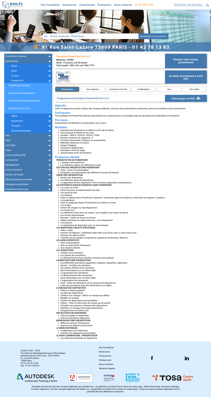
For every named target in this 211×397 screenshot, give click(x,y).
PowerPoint (17, 80)
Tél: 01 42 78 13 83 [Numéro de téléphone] (29, 363)
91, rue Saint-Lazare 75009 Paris (30, 359)
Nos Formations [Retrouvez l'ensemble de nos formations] (50, 4)
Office (14, 116)
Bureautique (11, 61)
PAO (7, 135)
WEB (7, 140)
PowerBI (15, 125)
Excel (14, 70)
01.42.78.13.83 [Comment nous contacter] (144, 4)
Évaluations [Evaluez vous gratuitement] (104, 4)
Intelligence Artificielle (17, 184)
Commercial (11, 160)
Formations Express (15, 56)
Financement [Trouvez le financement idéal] (87, 4)
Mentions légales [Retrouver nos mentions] (107, 368)
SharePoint (17, 121)
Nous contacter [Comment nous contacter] (123, 4)
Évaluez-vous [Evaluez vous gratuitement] (105, 360)
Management (12, 164)
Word (14, 65)
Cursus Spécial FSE (15, 155)
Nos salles (194, 89)
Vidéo (8, 150)
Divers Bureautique (21, 130)
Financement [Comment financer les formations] (105, 356)
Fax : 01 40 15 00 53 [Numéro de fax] (30, 365)
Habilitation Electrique (16, 189)
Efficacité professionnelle (18, 179)
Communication (13, 169)
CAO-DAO (10, 145)
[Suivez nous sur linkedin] (186, 358)
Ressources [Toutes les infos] (70, 4)
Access (15, 75)
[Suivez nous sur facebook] (152, 358)
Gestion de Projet (14, 174)
